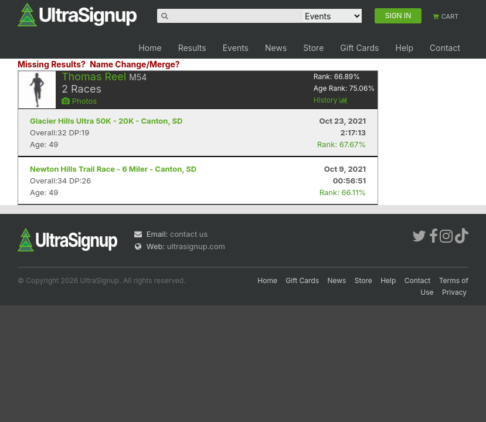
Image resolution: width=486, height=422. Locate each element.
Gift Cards (359, 48)
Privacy (454, 292)
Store (313, 48)
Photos (79, 101)
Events (236, 48)
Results (192, 48)
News (276, 48)
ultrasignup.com (196, 246)
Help (404, 48)
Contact (445, 48)
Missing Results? (52, 64)
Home (149, 48)
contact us (189, 234)
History (331, 100)
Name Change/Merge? (135, 64)
